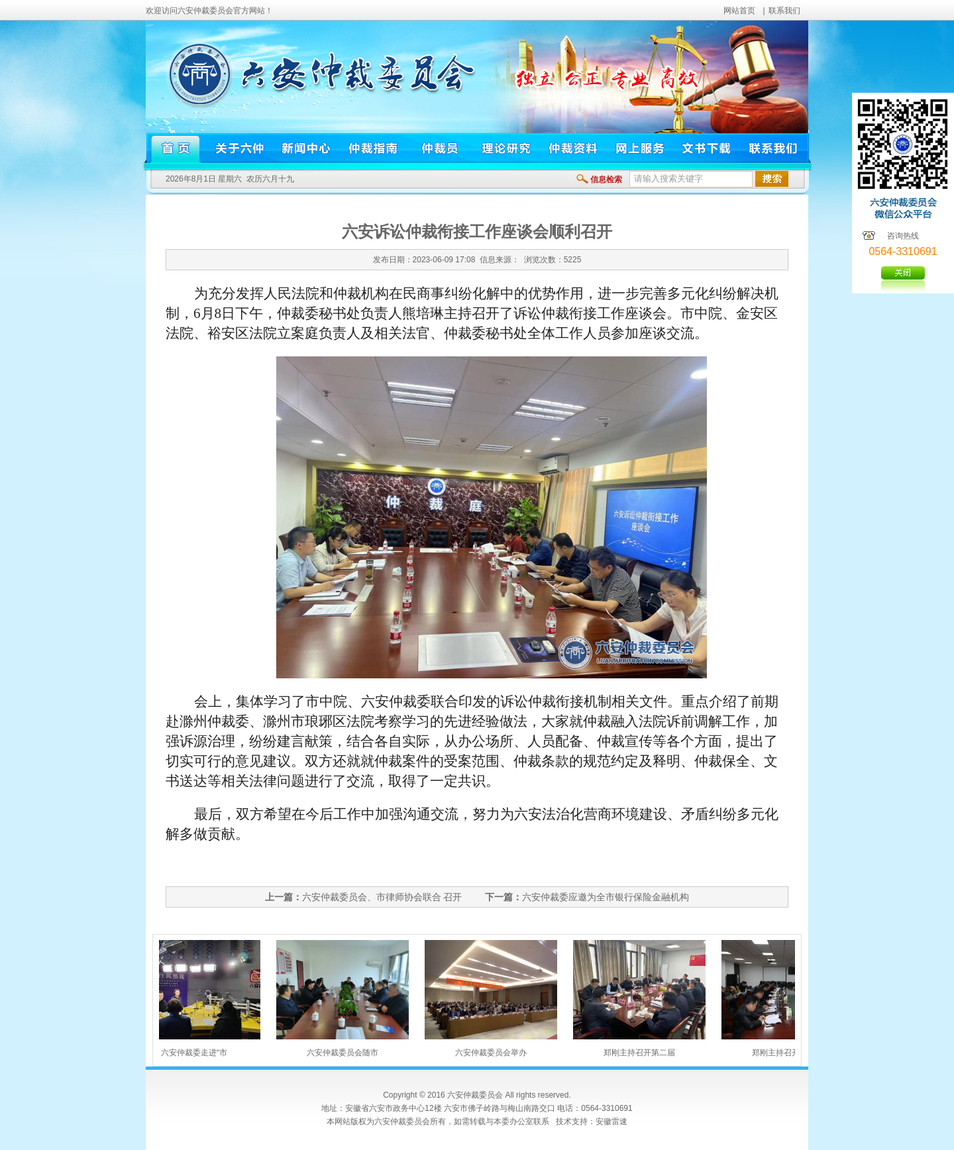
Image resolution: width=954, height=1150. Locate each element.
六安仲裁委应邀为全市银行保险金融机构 (605, 897)
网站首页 (739, 10)
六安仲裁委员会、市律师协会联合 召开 (382, 897)
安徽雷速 (611, 1121)
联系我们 (784, 10)
